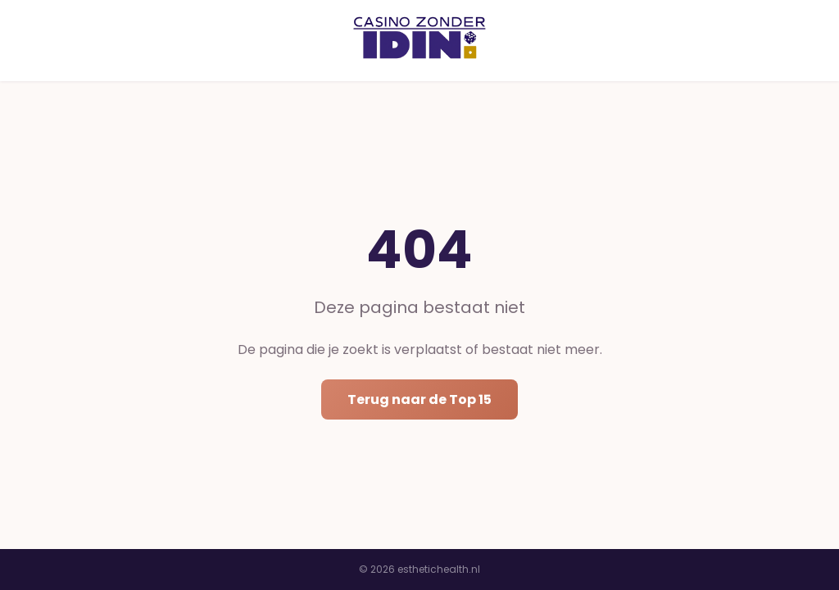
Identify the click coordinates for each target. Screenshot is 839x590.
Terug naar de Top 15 (419, 399)
